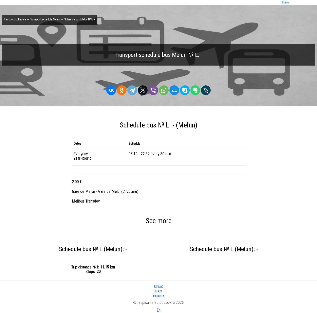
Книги (158, 291)
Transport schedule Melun (45, 19)
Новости (158, 296)
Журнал (158, 286)
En (159, 310)
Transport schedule (15, 19)
